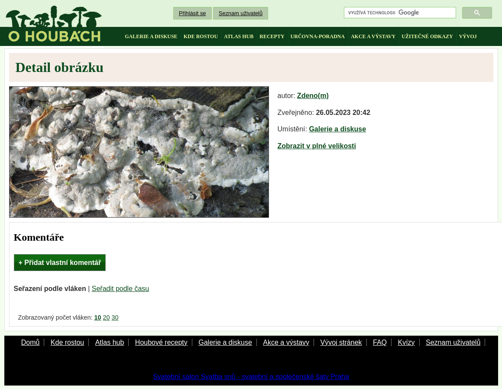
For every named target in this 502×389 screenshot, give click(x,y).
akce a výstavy (373, 36)
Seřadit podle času (120, 288)
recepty (271, 36)
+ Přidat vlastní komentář (60, 262)
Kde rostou (67, 342)
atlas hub (238, 36)
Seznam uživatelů (240, 13)
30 (115, 317)
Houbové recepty (161, 342)
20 (106, 317)
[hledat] (399, 13)
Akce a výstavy (286, 342)
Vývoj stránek (341, 342)
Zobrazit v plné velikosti (317, 146)
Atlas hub (109, 342)
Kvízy (406, 342)
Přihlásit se (192, 13)
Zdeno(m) (313, 95)
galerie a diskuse (151, 36)
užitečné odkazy (427, 36)
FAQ (380, 342)
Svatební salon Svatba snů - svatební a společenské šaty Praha (251, 376)
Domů (30, 342)
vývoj (468, 36)
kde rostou (201, 36)
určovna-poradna (318, 36)
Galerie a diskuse (337, 129)
